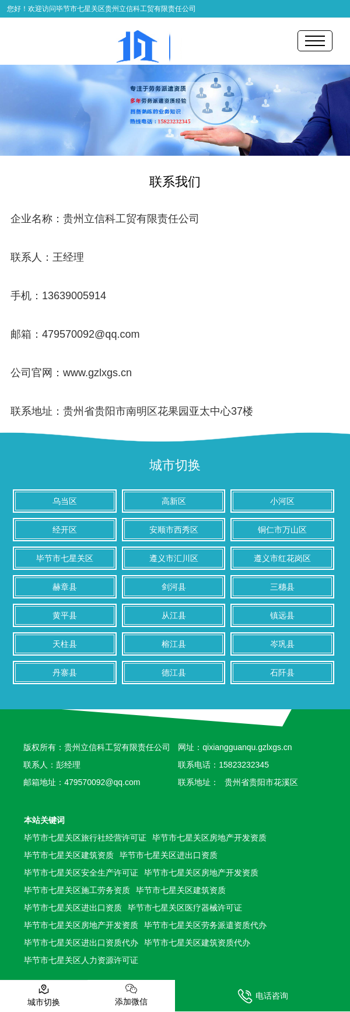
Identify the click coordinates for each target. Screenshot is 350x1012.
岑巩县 (282, 644)
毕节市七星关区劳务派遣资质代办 (205, 925)
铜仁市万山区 (282, 529)
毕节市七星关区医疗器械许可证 (185, 907)
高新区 (174, 501)
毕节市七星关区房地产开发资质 (209, 837)
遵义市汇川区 (173, 558)
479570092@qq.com (90, 334)
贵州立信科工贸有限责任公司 (131, 219)
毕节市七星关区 (64, 558)
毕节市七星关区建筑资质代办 (197, 942)
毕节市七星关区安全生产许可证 (81, 872)
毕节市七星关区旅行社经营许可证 (85, 837)
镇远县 (282, 615)
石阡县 (282, 672)
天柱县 (64, 644)
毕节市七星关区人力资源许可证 (81, 960)
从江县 (174, 615)
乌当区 (64, 501)
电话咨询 (262, 995)
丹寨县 (64, 672)
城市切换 (175, 465)
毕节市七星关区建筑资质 (69, 855)
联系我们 (175, 181)
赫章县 (64, 586)
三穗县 (282, 586)
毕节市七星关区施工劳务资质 (77, 890)
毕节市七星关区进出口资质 (169, 855)
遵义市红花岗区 (282, 558)
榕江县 (174, 644)
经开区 (64, 529)
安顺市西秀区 (173, 529)
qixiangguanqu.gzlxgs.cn (247, 747)
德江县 (174, 672)
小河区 (282, 501)
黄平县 (64, 615)
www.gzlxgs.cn (97, 373)
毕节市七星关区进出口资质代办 (81, 942)
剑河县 (174, 586)
